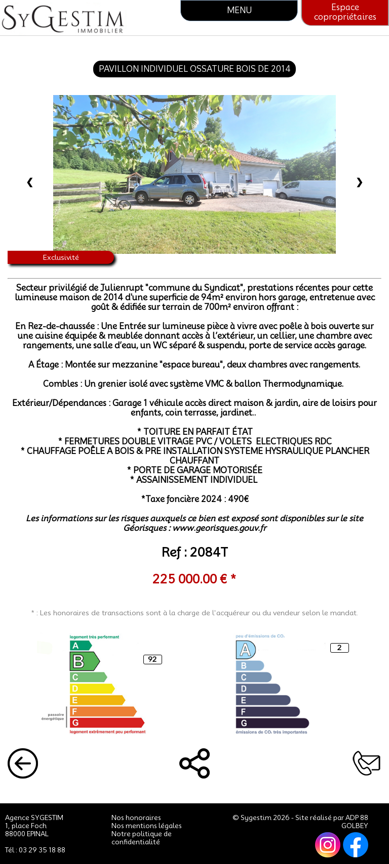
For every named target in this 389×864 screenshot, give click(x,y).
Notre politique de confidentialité (141, 838)
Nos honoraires (136, 817)
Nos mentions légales (146, 826)
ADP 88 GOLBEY (354, 821)
